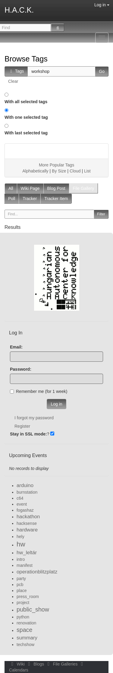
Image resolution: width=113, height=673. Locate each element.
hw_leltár (27, 552)
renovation (26, 623)
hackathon (28, 516)
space (24, 630)
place (22, 590)
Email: (16, 347)
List (87, 171)
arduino (25, 485)
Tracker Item (56, 198)
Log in (101, 4)
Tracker (30, 198)
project (23, 602)
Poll (11, 198)
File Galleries (62, 664)
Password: (20, 369)
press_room (28, 596)
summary (27, 638)
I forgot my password (34, 417)
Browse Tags (26, 59)
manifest (25, 565)
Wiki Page (30, 188)
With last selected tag (26, 132)
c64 (20, 498)
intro (21, 559)
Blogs (35, 664)
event (22, 504)
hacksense (27, 523)
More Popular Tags (56, 165)
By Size (59, 171)
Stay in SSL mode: (28, 434)
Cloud (75, 171)
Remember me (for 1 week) (38, 391)
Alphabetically (35, 171)
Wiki (17, 664)
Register (22, 426)
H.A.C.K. (19, 10)
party (21, 578)
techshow (25, 644)
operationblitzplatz (37, 572)
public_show (33, 609)
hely (20, 536)
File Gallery (83, 188)
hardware (27, 530)
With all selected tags (26, 101)
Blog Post (56, 188)
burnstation (27, 492)
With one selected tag (26, 117)
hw (21, 544)
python (23, 617)
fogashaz (25, 510)
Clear (13, 81)
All (10, 188)
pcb (20, 584)
